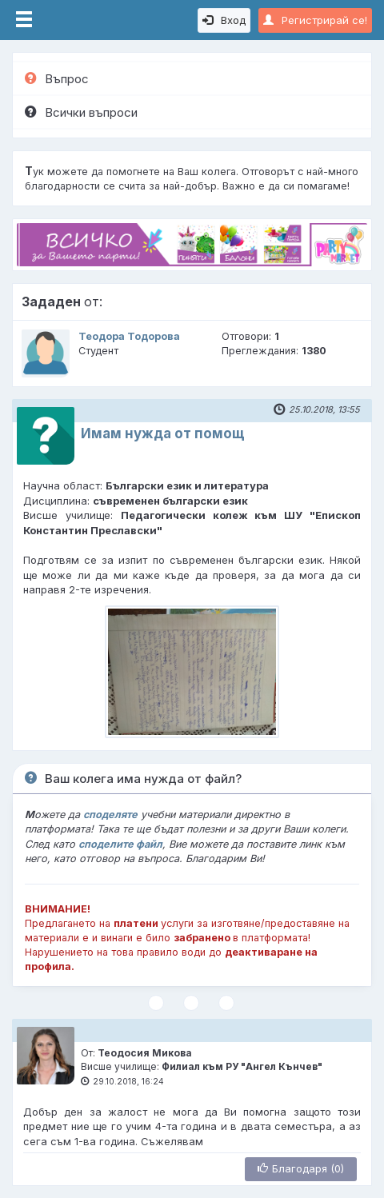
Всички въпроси (81, 112)
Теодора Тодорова (129, 336)
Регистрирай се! (315, 20)
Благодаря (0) (301, 1168)
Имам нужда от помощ (163, 433)
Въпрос (57, 78)
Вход (224, 20)
